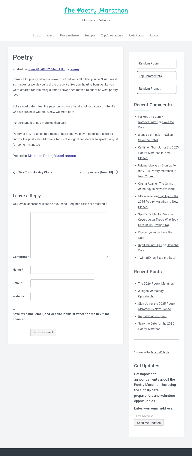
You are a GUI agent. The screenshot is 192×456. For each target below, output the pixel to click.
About (51, 35)
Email (17, 283)
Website (19, 296)
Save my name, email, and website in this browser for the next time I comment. (62, 316)
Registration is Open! (152, 316)
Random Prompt (149, 88)
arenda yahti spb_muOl (153, 134)
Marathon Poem (40, 156)
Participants (136, 35)
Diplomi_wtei (147, 232)
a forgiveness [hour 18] (96, 172)
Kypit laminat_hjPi (150, 245)
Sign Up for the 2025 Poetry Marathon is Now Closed (158, 153)
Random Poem (69, 35)
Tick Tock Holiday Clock (35, 172)
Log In (37, 35)
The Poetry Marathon (96, 10)
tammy (74, 69)
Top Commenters (112, 35)
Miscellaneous (65, 156)
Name (18, 270)
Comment (21, 257)
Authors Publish (160, 352)
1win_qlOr (145, 258)
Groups (154, 35)
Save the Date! (148, 140)
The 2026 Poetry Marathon (156, 283)
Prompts (90, 35)
